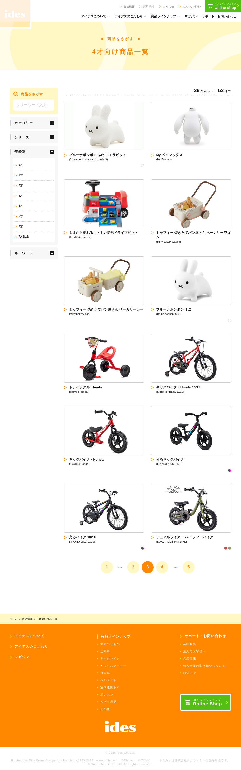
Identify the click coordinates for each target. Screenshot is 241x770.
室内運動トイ (110, 687)
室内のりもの (110, 644)
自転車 (105, 673)
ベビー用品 (108, 702)
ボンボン (106, 694)
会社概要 (189, 644)
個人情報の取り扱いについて (204, 665)
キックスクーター (113, 665)
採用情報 (189, 658)
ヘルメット (108, 680)
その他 (105, 709)
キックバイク (110, 658)
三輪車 (105, 651)
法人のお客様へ (194, 651)
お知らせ (189, 673)
